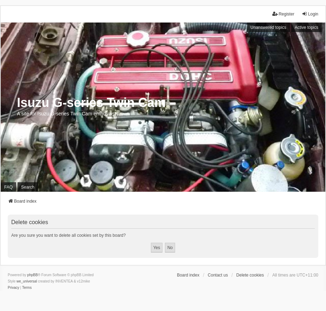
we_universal (26, 281)
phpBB (32, 275)
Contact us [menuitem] (218, 275)
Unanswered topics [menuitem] (268, 27)
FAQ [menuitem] (8, 187)
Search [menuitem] (27, 187)
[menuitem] (13, 288)
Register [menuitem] (283, 14)
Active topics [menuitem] (306, 27)
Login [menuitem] (310, 14)
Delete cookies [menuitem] (250, 275)
